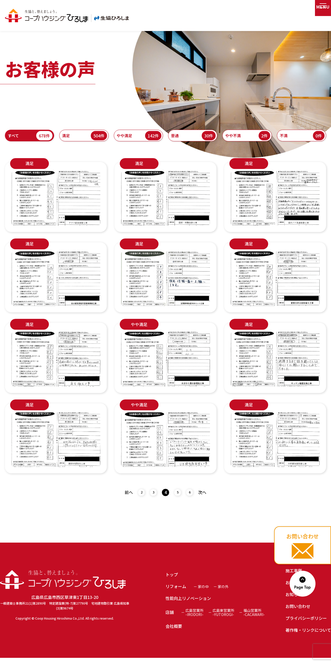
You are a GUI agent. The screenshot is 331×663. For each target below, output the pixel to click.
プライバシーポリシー (306, 623)
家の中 (203, 591)
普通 (193, 138)
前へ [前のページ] (128, 497)
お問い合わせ (297, 611)
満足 (84, 138)
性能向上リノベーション (188, 603)
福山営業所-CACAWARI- (254, 617)
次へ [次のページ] (203, 497)
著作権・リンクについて (308, 635)
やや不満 (247, 138)
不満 (301, 138)
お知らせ (293, 599)
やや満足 (138, 138)
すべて (29, 138)
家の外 (223, 591)
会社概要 (174, 631)
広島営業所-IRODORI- (194, 617)
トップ (172, 579)
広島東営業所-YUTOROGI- (223, 617)
